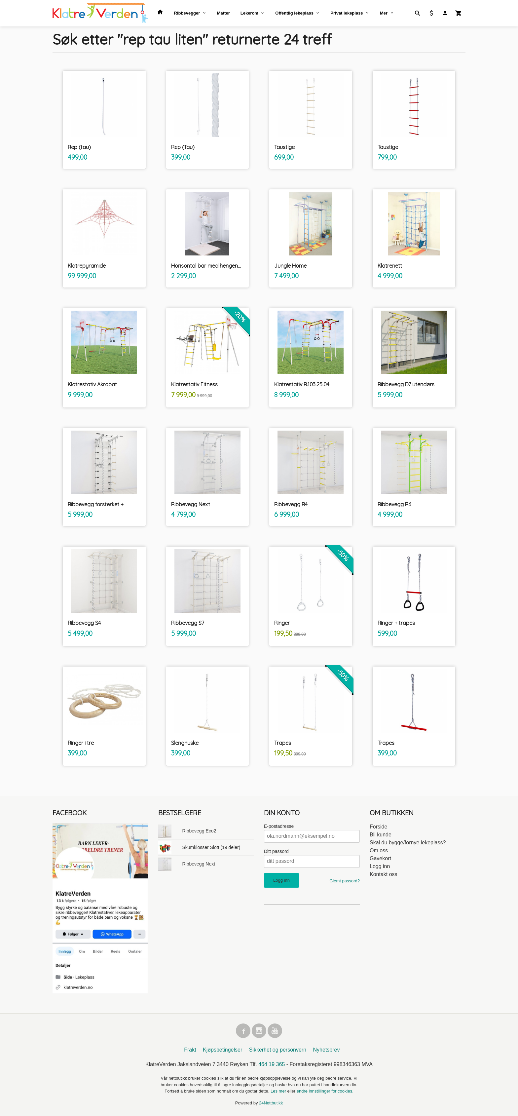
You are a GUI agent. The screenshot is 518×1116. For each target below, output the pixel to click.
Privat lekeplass (346, 13)
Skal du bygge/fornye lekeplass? (408, 842)
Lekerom (249, 13)
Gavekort (380, 858)
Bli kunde (380, 834)
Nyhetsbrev (326, 1050)
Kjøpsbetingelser (222, 1050)
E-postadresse (279, 826)
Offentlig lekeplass (294, 13)
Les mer (279, 1091)
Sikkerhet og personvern (277, 1050)
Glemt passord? (344, 880)
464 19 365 (271, 1064)
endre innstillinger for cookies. (325, 1091)
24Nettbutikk (271, 1102)
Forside (378, 826)
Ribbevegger (187, 13)
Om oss (379, 850)
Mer (384, 13)
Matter (223, 13)
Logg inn (380, 866)
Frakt (190, 1050)
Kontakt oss (383, 874)
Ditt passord (276, 851)
